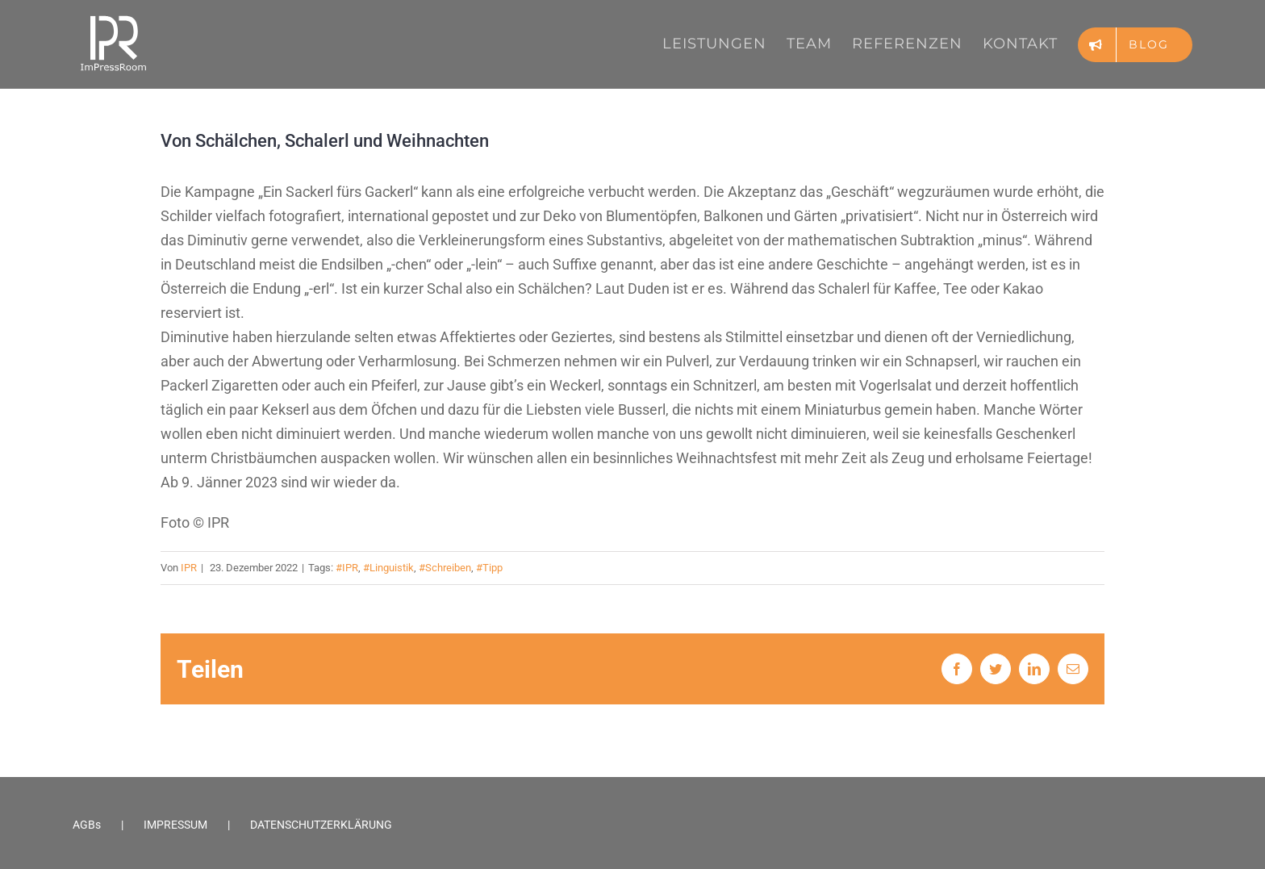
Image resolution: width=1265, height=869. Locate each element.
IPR (189, 568)
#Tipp (489, 568)
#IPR (347, 568)
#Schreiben (445, 568)
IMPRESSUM (175, 824)
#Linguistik (388, 568)
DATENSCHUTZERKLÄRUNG (321, 824)
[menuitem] (724, 43)
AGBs (87, 824)
